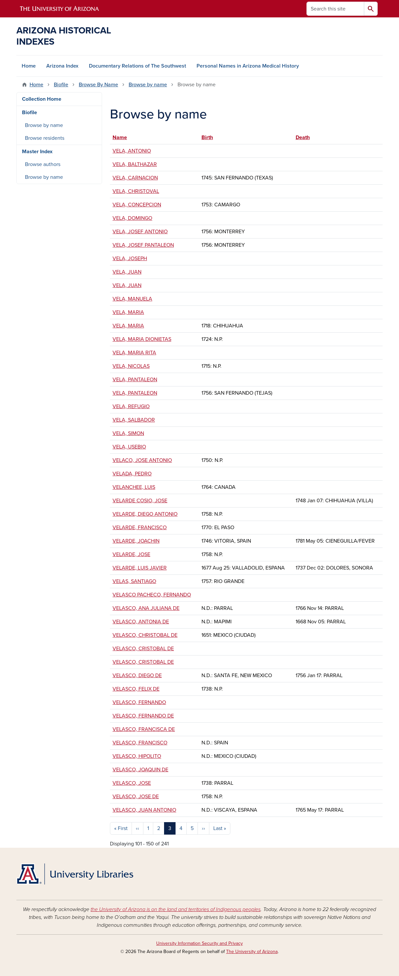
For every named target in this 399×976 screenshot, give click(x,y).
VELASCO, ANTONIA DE (141, 621)
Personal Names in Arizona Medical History (248, 66)
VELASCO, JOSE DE (136, 796)
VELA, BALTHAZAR (135, 164)
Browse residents (44, 138)
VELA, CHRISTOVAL (136, 191)
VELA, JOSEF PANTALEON (143, 245)
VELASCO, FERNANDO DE (143, 716)
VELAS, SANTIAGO (134, 581)
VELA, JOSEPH (130, 258)
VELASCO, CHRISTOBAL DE (145, 635)
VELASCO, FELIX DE (136, 689)
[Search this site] (335, 9)
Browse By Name (98, 84)
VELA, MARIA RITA (134, 352)
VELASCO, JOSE (132, 783)
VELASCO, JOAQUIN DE (140, 769)
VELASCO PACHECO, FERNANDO (152, 595)
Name (123, 137)
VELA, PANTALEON (135, 379)
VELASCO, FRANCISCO (140, 742)
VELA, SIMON (128, 433)
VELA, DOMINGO (132, 218)
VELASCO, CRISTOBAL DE (143, 648)
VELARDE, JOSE (131, 554)
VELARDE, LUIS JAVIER (140, 568)
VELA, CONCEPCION (137, 204)
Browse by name (148, 84)
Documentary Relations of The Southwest (137, 66)
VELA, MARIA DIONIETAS (142, 339)
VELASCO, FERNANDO (139, 702)
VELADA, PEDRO (132, 473)
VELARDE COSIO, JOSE (140, 500)
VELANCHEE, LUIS (134, 487)
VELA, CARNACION (135, 178)
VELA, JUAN (127, 272)
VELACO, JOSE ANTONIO (142, 460)
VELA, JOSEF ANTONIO (140, 231)
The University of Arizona (252, 951)
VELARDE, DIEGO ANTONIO (145, 514)
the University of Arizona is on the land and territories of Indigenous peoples (176, 909)
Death (303, 137)
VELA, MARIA (128, 312)
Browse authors (42, 164)
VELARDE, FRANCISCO (140, 527)
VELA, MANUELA (132, 299)
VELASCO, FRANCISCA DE (144, 729)
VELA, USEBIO (129, 447)
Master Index (37, 151)
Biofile (61, 84)
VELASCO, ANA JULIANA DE (146, 608)
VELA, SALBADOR (134, 420)
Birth (207, 137)
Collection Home (41, 99)
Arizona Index (62, 66)
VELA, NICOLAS (131, 366)
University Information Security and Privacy (199, 943)
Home (29, 66)
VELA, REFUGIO (131, 406)
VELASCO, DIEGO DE (137, 675)
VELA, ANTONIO (132, 151)
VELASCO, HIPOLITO (137, 756)
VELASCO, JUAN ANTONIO (144, 810)
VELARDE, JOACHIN (136, 541)
